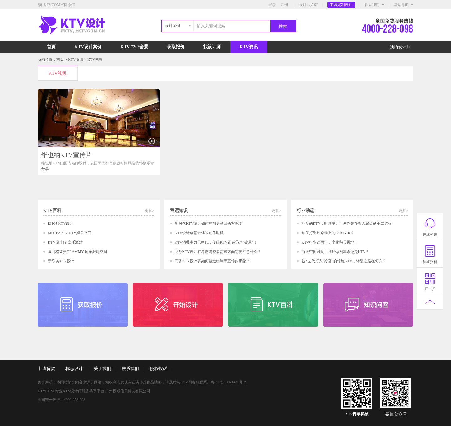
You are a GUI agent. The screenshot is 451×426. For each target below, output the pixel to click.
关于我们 (102, 368)
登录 (272, 5)
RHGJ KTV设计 (61, 223)
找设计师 (212, 46)
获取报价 (175, 46)
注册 (284, 5)
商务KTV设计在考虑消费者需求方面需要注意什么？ (218, 251)
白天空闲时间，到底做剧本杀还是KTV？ (336, 251)
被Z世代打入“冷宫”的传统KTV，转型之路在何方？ (344, 261)
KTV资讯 (249, 46)
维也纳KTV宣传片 (66, 154)
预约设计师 (400, 46)
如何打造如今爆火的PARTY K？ (328, 233)
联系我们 (372, 5)
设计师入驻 (308, 5)
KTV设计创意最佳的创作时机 (199, 233)
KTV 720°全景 (134, 46)
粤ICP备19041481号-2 (228, 382)
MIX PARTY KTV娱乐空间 (69, 233)
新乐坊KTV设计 (61, 261)
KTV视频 (95, 59)
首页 (51, 46)
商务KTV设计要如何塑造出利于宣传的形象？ (212, 261)
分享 (45, 169)
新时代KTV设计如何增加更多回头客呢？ (209, 223)
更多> (149, 210)
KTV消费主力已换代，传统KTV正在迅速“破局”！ (216, 242)
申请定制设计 (341, 5)
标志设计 (74, 368)
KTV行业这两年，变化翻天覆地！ (330, 242)
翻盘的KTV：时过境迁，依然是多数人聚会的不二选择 (347, 223)
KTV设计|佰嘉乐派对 (65, 242)
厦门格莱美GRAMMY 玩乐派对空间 (77, 251)
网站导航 (401, 5)
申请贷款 (46, 368)
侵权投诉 (158, 368)
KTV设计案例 (88, 46)
